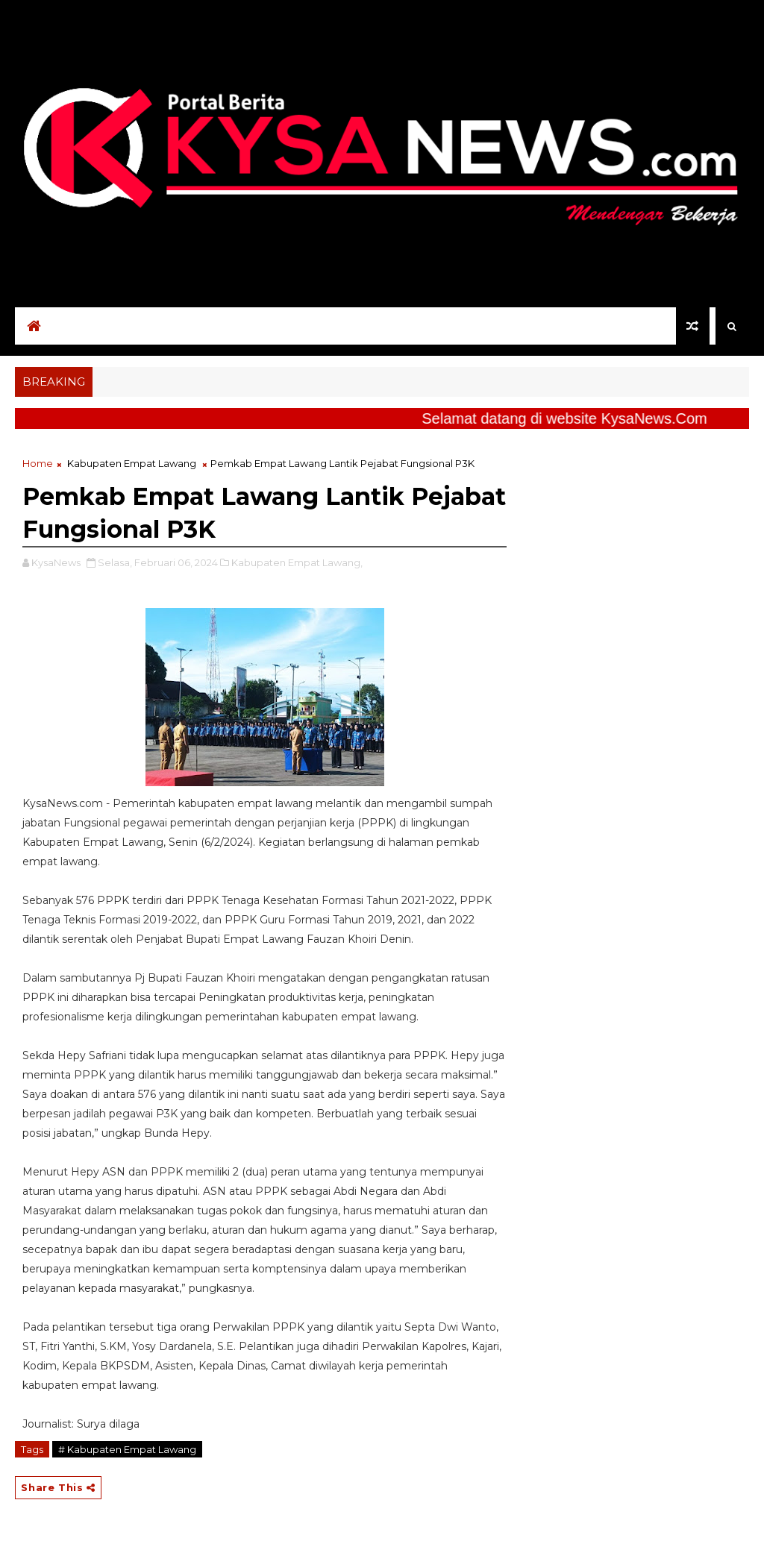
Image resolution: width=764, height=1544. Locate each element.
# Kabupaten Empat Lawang (127, 1449)
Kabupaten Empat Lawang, (297, 562)
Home (37, 463)
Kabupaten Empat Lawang (131, 463)
